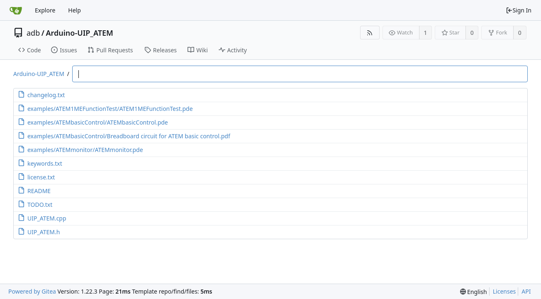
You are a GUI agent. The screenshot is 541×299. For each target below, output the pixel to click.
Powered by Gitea (32, 291)
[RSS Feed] (370, 32)
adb (33, 33)
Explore (45, 10)
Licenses (504, 291)
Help (74, 10)
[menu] (473, 292)
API (526, 291)
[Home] (15, 10)
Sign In (518, 10)
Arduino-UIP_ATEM (79, 33)
